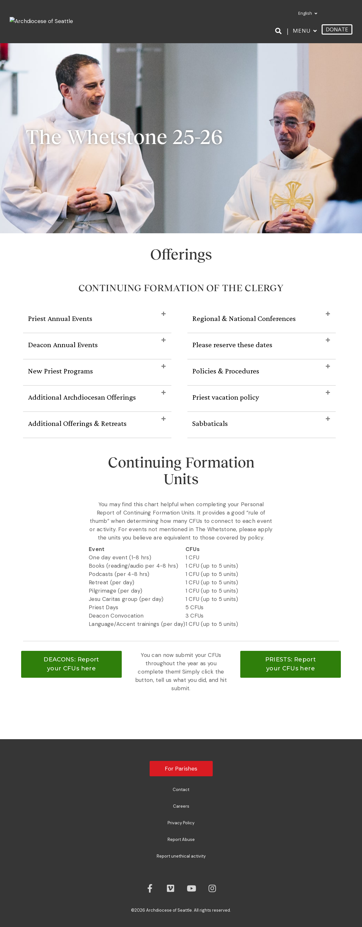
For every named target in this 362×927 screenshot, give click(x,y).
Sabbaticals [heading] (210, 423)
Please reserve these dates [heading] (232, 344)
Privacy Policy (181, 823)
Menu (302, 30)
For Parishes (181, 768)
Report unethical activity (181, 856)
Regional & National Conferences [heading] (244, 318)
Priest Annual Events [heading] (60, 318)
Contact (181, 789)
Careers (181, 806)
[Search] (279, 31)
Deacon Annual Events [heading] (63, 344)
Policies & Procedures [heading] (225, 370)
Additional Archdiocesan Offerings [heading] (82, 397)
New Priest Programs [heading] (60, 370)
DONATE (337, 29)
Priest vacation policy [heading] (225, 397)
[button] (163, 314)
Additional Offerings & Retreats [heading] (77, 423)
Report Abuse (181, 839)
